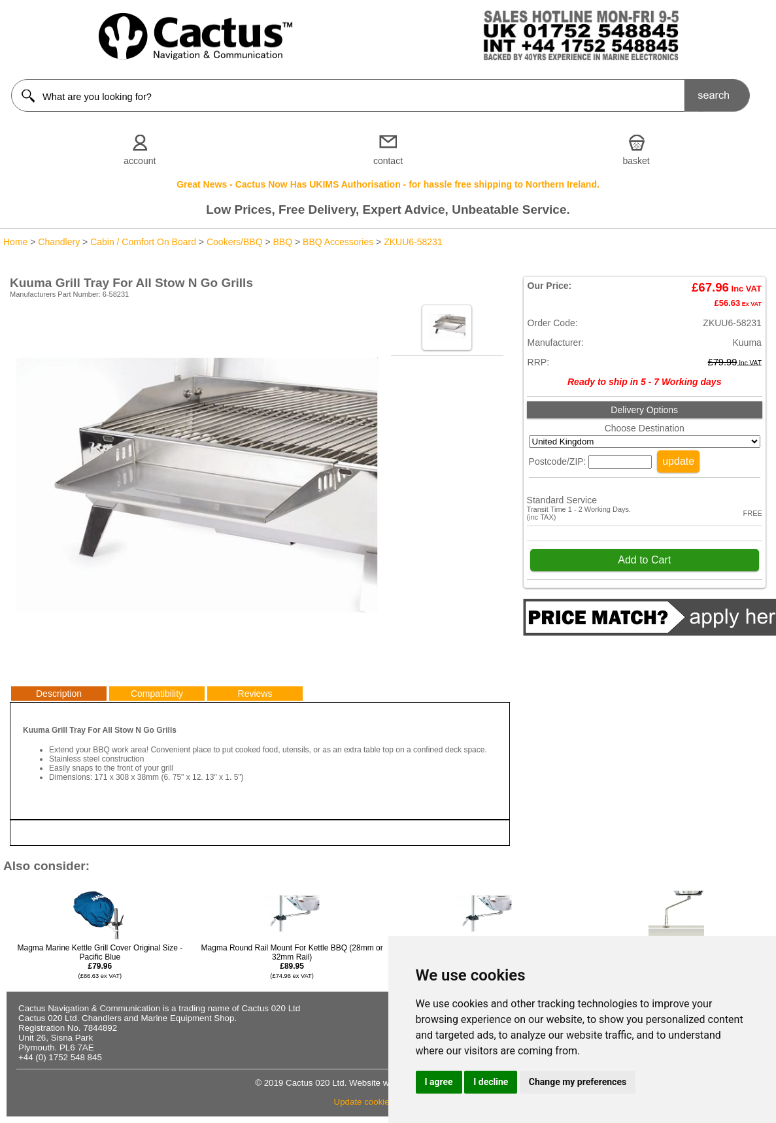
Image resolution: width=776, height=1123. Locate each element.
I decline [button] (490, 1082)
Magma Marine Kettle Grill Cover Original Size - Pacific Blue (100, 961)
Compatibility (157, 693)
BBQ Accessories (338, 242)
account (140, 161)
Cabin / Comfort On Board (143, 242)
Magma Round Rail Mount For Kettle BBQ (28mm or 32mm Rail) (292, 961)
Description (59, 693)
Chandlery (59, 242)
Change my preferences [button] (577, 1082)
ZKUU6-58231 (413, 242)
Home (15, 242)
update (678, 461)
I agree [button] (439, 1082)
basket (636, 161)
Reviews (255, 693)
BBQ (283, 242)
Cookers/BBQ (235, 242)
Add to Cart (644, 559)
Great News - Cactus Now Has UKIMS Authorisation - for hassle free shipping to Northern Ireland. (388, 184)
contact (388, 161)
